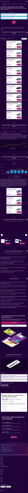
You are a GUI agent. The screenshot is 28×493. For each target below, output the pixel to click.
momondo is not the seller (14, 447)
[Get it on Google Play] (2, 487)
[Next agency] (26, 235)
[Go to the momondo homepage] (6, 1)
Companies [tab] (14, 131)
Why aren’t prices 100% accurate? (14, 451)
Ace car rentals (4, 409)
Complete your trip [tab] (5, 401)
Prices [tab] (5, 131)
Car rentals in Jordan (6, 454)
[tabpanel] (14, 142)
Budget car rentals (4, 405)
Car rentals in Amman (13, 454)
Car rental (2, 454)
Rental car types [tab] (12, 399)
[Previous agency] (2, 235)
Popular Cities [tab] (18, 399)
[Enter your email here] (14, 380)
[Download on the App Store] (8, 487)
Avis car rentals (4, 408)
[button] (2, 1)
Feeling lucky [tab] (12, 401)
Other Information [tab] (23, 131)
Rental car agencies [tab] (5, 399)
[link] (19, 47)
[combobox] (3, 12)
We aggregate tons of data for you (14, 449)
